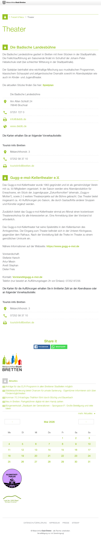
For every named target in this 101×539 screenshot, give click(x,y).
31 (89, 462)
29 (62, 462)
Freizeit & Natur (17, 17)
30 (76, 462)
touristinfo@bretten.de (22, 166)
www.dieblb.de (18, 126)
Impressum (54, 523)
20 (36, 456)
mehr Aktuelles (85, 413)
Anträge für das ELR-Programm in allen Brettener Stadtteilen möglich (39, 386)
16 (76, 450)
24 (89, 456)
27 (36, 462)
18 (9, 456)
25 (9, 462)
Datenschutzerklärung (35, 523)
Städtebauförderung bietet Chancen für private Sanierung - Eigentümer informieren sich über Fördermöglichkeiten (51, 392)
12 (22, 450)
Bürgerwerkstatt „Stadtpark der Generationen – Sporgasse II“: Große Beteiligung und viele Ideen (49, 407)
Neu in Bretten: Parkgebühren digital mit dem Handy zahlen (34, 402)
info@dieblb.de (18, 119)
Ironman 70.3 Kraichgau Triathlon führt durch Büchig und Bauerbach (39, 397)
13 (36, 450)
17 (89, 450)
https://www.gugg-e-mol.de (62, 246)
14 (49, 450)
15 (62, 450)
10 (89, 444)
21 (49, 456)
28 (49, 462)
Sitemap (75, 523)
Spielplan (48, 85)
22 (62, 456)
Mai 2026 (49, 421)
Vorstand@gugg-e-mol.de (27, 276)
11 (9, 450)
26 (22, 462)
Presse (66, 523)
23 (76, 456)
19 (22, 456)
